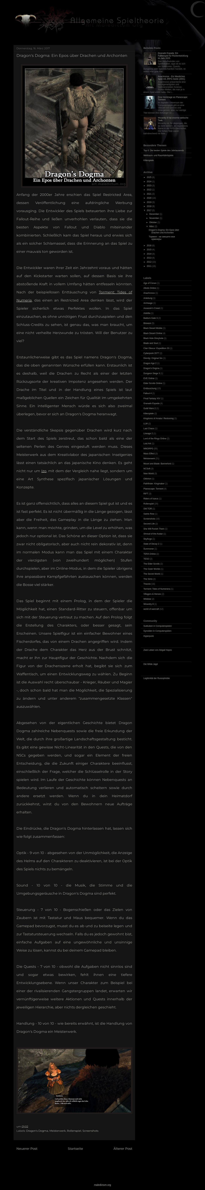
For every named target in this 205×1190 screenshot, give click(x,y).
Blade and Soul (151, 343)
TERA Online (150, 554)
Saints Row (149, 514)
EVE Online (149, 378)
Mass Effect (149, 453)
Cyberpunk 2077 (151, 353)
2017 (149, 210)
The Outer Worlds (152, 569)
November (154, 218)
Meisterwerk (57, 1130)
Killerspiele (149, 160)
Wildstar (147, 599)
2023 (149, 185)
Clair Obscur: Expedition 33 (156, 348)
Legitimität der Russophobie (157, 678)
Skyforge (148, 539)
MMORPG (148, 448)
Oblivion (147, 478)
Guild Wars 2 (150, 408)
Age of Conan (150, 283)
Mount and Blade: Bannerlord (157, 463)
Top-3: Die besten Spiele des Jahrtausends (164, 150)
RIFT (146, 493)
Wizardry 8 (149, 604)
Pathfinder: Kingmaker (154, 483)
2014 (149, 254)
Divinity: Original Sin (153, 358)
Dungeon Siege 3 (152, 373)
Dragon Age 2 (150, 363)
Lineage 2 (148, 433)
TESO (146, 559)
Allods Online (150, 288)
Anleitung (148, 298)
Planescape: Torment (154, 489)
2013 (149, 258)
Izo (43, 471)
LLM (146, 423)
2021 (149, 194)
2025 (149, 177)
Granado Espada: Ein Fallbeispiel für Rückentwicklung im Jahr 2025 (173, 56)
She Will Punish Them (154, 529)
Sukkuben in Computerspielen (158, 626)
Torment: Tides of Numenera (157, 589)
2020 (149, 198)
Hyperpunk (149, 636)
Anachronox (149, 293)
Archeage (148, 303)
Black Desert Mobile (153, 328)
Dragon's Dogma (37, 1130)
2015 (149, 249)
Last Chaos (149, 428)
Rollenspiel (74, 1130)
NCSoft (147, 468)
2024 (149, 181)
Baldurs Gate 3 (151, 318)
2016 (149, 245)
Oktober (153, 222)
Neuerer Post (26, 1149)
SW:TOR (148, 508)
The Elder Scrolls (152, 564)
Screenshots (90, 1130)
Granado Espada (152, 403)
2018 (149, 206)
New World (149, 473)
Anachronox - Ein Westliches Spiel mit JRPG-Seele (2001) (171, 77)
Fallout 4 (148, 393)
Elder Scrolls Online (153, 383)
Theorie (147, 584)
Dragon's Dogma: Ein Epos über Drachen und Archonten (164, 231)
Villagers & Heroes (152, 594)
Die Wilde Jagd (151, 664)
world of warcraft (151, 609)
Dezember (154, 214)
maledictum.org (102, 1184)
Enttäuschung (150, 388)
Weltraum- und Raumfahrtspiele (158, 155)
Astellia (147, 313)
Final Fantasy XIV (152, 398)
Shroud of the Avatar (153, 534)
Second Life (149, 523)
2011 (149, 266)
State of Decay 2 (151, 544)
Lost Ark (147, 443)
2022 (149, 189)
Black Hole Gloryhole (153, 338)
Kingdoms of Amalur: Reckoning (159, 418)
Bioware (147, 323)
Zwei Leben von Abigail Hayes (158, 650)
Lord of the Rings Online (155, 438)
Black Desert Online (153, 333)
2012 (149, 262)
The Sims (148, 579)
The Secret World (152, 574)
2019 (149, 202)
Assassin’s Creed (152, 308)
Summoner (149, 549)
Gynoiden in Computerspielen (157, 631)
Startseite (75, 1149)
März (152, 226)
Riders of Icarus (151, 498)
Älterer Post (123, 1149)
